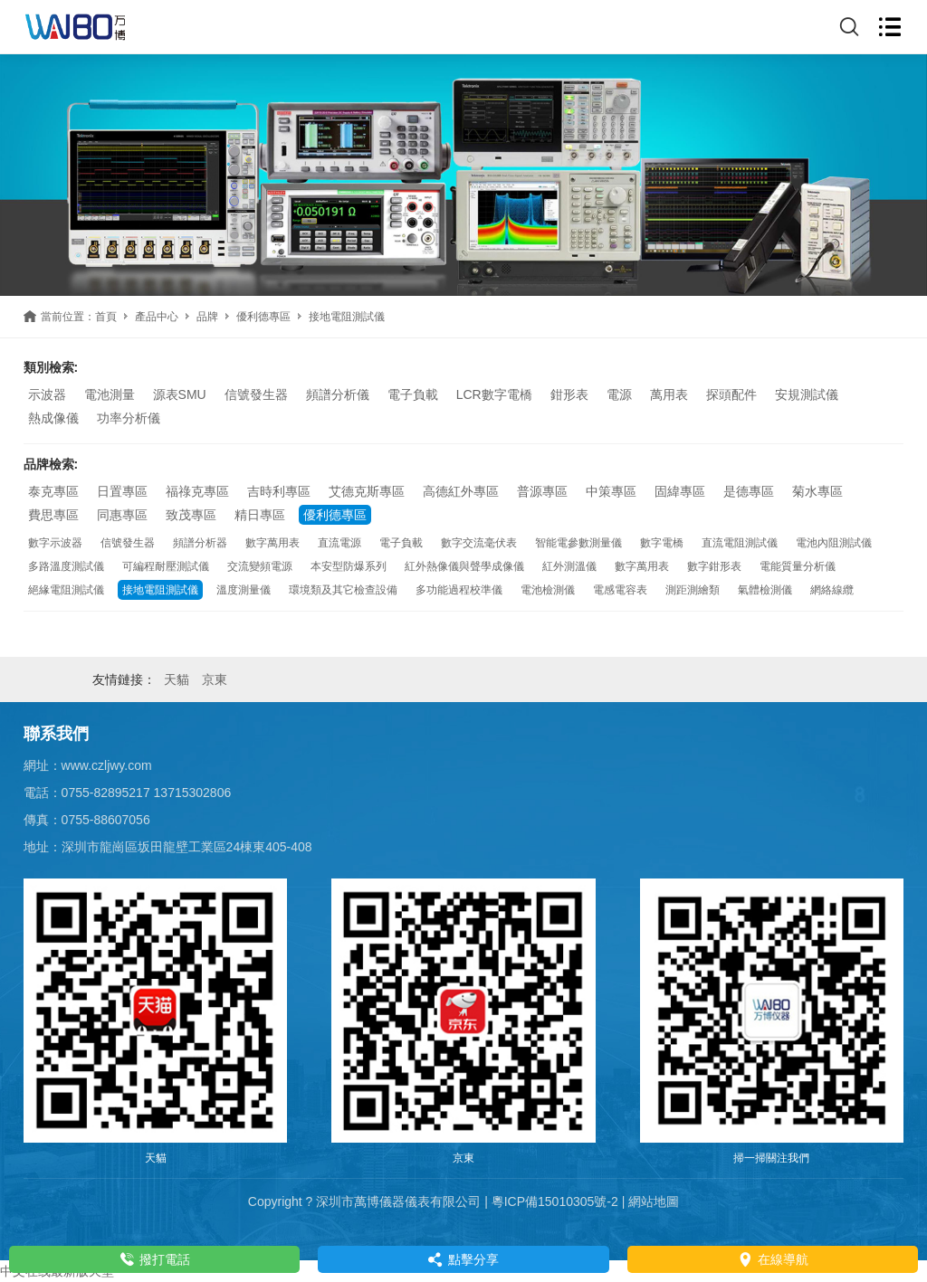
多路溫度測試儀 (66, 566)
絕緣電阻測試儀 (66, 590)
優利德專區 (263, 316)
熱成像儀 (53, 418)
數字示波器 (55, 543)
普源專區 (542, 491)
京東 (214, 679)
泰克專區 (53, 491)
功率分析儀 (128, 418)
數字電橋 (661, 543)
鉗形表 (569, 394)
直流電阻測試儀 (740, 543)
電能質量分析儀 (798, 566)
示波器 (47, 394)
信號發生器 (256, 394)
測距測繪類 (692, 590)
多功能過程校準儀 (459, 590)
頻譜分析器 (200, 543)
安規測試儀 (806, 394)
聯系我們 (56, 734)
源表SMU (179, 394)
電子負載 (412, 394)
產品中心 (156, 316)
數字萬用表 (272, 543)
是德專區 (748, 491)
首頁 (106, 316)
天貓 (176, 679)
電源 (619, 394)
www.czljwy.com (107, 765)
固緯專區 (680, 491)
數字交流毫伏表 (479, 543)
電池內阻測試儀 (834, 543)
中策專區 (611, 491)
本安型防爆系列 (349, 566)
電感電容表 (620, 590)
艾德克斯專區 (367, 491)
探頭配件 (731, 394)
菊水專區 (817, 491)
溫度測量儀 (243, 590)
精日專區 (259, 515)
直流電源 (339, 543)
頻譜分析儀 (337, 394)
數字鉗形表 (714, 566)
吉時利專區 (279, 491)
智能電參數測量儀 (578, 543)
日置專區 (122, 491)
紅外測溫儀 (569, 566)
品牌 (207, 316)
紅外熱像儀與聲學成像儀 (464, 566)
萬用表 (669, 394)
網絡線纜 (832, 590)
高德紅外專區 (461, 491)
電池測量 (109, 394)
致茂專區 (191, 515)
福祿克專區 (197, 491)
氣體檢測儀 (765, 590)
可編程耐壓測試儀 (165, 566)
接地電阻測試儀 (160, 590)
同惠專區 (122, 515)
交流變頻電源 (259, 566)
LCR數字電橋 (494, 394)
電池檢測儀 (548, 590)
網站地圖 (653, 1201)
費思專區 (53, 515)
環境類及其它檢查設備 (343, 590)
